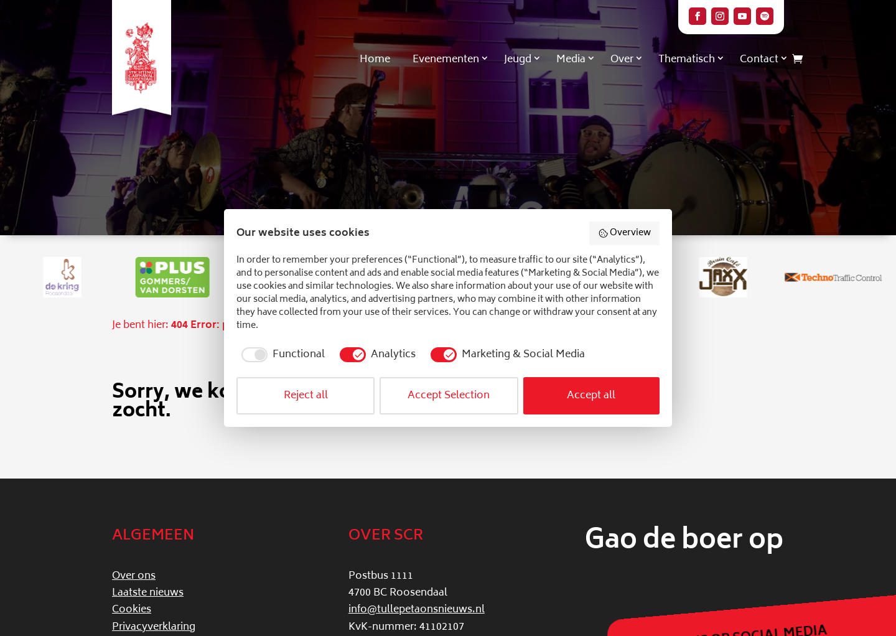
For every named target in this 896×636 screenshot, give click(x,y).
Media (571, 59)
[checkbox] (280, 354)
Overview (624, 233)
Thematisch (686, 59)
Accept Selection (449, 396)
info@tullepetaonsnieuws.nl (416, 610)
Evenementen (446, 59)
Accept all (591, 396)
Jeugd (517, 59)
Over (621, 59)
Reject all (306, 396)
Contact (759, 59)
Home (375, 59)
